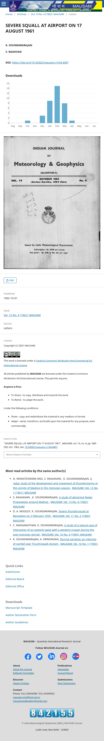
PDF (11, 280)
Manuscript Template (19, 607)
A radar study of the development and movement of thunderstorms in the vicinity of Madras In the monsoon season (55, 483)
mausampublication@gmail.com (30, 701)
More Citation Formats (18, 454)
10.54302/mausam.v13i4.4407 (41, 447)
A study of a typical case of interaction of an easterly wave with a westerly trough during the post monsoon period (55, 529)
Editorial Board (15, 579)
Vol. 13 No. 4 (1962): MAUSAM (47, 14)
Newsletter (63, 669)
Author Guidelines (17, 622)
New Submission (67, 683)
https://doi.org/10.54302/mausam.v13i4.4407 (40, 62)
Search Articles (21, 683)
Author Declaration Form (21, 615)
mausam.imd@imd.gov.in (26, 697)
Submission (13, 572)
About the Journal (22, 669)
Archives (21, 14)
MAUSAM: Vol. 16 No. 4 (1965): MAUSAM (67, 534)
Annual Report (65, 673)
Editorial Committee (23, 673)
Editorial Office (15, 586)
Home (9, 14)
